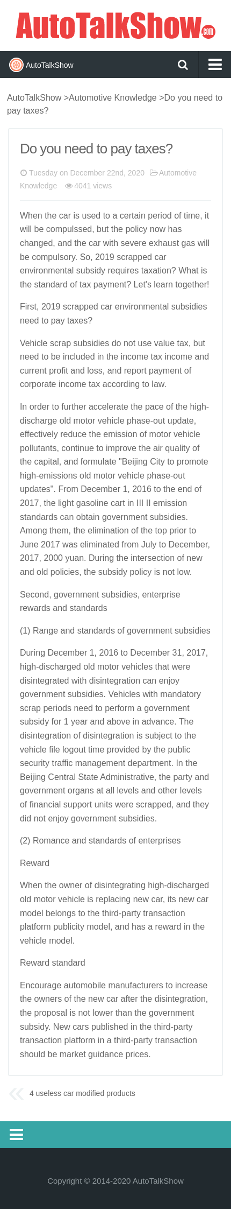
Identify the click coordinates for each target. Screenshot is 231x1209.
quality (177, 448)
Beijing (135, 461)
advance (158, 721)
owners (48, 998)
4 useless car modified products (82, 1093)
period (159, 215)
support (77, 804)
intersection (153, 558)
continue (77, 448)
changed (36, 243)
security (34, 763)
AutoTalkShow (115, 24)
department (149, 763)
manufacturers (135, 985)
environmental (47, 270)
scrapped (134, 257)
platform (35, 926)
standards (38, 517)
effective (36, 434)
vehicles (137, 666)
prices (136, 1054)
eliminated (99, 544)
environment (138, 306)
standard (51, 284)
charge (44, 420)
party (182, 777)
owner (71, 885)
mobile (93, 985)
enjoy (169, 680)
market (73, 1054)
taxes (77, 320)
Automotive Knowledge (113, 97)
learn (163, 284)
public (179, 749)
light (66, 503)
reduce (73, 434)
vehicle (111, 420)
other (167, 790)
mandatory (180, 694)
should (32, 1054)
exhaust (164, 243)
